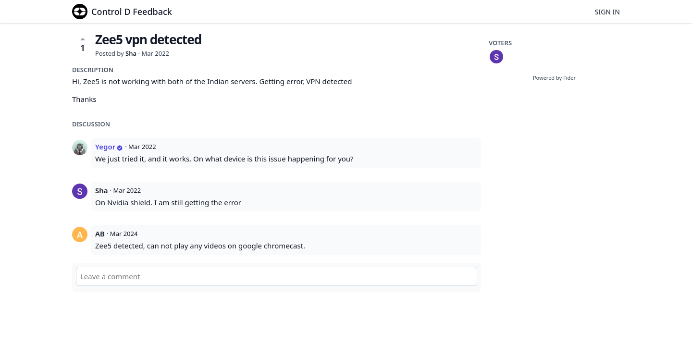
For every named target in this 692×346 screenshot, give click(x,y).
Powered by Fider (554, 77)
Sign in (607, 11)
